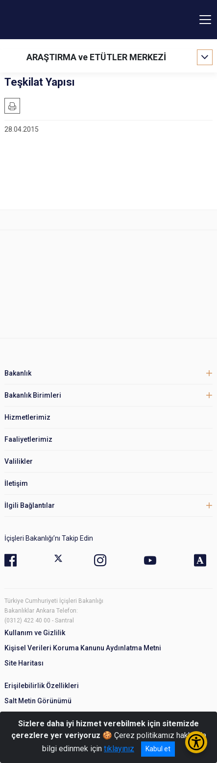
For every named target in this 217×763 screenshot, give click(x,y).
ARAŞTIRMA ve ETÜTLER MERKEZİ (96, 57)
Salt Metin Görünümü (38, 701)
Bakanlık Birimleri (32, 395)
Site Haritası (24, 663)
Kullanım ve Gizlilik (34, 633)
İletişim (16, 483)
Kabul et (157, 749)
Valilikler (18, 461)
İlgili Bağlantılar (29, 505)
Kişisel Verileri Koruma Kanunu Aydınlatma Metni (82, 648)
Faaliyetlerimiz (28, 439)
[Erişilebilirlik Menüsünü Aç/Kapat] (196, 742)
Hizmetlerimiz (27, 417)
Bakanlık (17, 373)
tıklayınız (119, 748)
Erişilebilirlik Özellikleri (41, 686)
